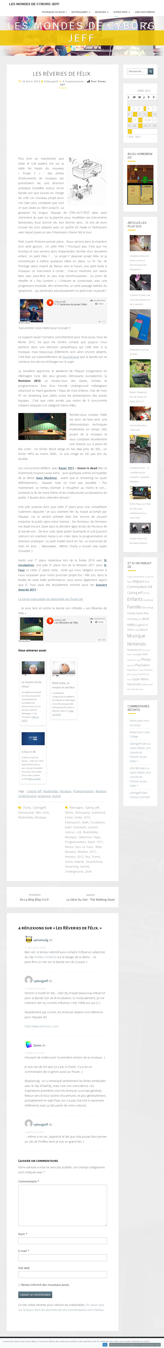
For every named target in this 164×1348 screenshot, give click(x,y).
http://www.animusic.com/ (42, 1026)
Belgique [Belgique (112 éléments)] (138, 581)
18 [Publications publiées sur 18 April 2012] (140, 120)
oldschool (85, 837)
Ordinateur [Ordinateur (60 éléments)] (131, 660)
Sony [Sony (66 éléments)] (129, 679)
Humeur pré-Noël (140, 797)
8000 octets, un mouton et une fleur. (63, 685)
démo (69, 812)
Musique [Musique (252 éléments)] (136, 635)
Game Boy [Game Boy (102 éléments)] (142, 613)
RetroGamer (79, 12)
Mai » (138, 136)
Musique (65, 791)
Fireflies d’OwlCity (45, 957)
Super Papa (120, 12)
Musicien (100, 12)
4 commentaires (73, 81)
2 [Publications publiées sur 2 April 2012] (129, 108)
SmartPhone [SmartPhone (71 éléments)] (143, 674)
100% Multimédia (145, 12)
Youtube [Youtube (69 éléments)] (135, 689)
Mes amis (42, 812)
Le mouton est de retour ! (31, 684)
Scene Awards (74, 862)
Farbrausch (72, 822)
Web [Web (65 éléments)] (151, 684)
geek (85, 822)
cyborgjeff (51, 81)
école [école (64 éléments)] (141, 689)
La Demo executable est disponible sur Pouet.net (50, 599)
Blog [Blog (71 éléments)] (147, 581)
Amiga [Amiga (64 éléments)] (129, 576)
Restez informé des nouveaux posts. (44, 1285)
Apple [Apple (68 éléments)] (129, 581)
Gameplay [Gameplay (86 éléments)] (132, 618)
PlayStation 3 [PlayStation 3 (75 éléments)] (133, 669)
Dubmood (98, 812)
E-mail (23, 1251)
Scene (96, 857)
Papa (97, 837)
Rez (87, 857)
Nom (22, 1234)
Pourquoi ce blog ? (54, 12)
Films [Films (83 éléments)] (144, 607)
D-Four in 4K (29, 752)
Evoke (69, 817)
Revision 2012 (74, 857)
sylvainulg (40, 940)
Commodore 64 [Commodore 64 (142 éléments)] (139, 586)
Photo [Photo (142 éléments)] (146, 659)
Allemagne (76, 807)
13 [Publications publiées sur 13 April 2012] (149, 114)
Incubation (97, 822)
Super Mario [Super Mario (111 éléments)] (140, 679)
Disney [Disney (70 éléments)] (146, 593)
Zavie (88, 871)
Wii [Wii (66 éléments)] (128, 689)
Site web (24, 1268)
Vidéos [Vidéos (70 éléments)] (145, 684)
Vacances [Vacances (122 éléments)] (134, 684)
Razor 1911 (95, 842)
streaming (44, 796)
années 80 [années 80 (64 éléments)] (149, 576)
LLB (78, 832)
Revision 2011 (87, 852)
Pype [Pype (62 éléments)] (142, 670)
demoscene (26, 812)
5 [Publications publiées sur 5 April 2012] (145, 108)
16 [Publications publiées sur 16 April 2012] (129, 120)
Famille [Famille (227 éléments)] (134, 607)
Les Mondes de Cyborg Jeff (34, 4)
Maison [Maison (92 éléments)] (143, 629)
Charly (27, 807)
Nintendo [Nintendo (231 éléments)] (136, 644)
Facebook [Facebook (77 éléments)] (148, 600)
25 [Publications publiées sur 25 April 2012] (140, 125)
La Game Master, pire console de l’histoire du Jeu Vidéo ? (140, 752)
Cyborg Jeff (34, 791)
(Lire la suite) (34, 778)
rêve (98, 847)
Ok (105, 1345)
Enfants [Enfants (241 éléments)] (135, 599)
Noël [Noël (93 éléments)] (145, 654)
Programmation (83, 791)
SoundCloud (71, 357)
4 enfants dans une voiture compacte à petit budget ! (140, 299)
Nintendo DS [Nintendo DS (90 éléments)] (134, 650)
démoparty (82, 812)
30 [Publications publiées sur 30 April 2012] (129, 131)
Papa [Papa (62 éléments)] (139, 660)
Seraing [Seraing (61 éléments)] (134, 674)
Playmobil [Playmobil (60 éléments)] (131, 665)
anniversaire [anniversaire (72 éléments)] (138, 576)
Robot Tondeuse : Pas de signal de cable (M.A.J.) (139, 397)
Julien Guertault (75, 827)
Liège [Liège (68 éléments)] (136, 629)
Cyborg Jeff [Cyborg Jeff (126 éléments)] (135, 592)
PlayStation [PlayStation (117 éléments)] (142, 665)
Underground (27, 796)
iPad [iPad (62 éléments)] (140, 619)
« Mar (130, 136)
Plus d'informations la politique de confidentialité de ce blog (135, 1345)
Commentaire (28, 1181)
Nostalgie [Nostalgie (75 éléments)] (137, 654)
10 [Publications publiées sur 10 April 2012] (135, 114)
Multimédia (50, 791)
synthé (56, 796)
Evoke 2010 (82, 817)
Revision (101, 791)
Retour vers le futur (79, 847)
